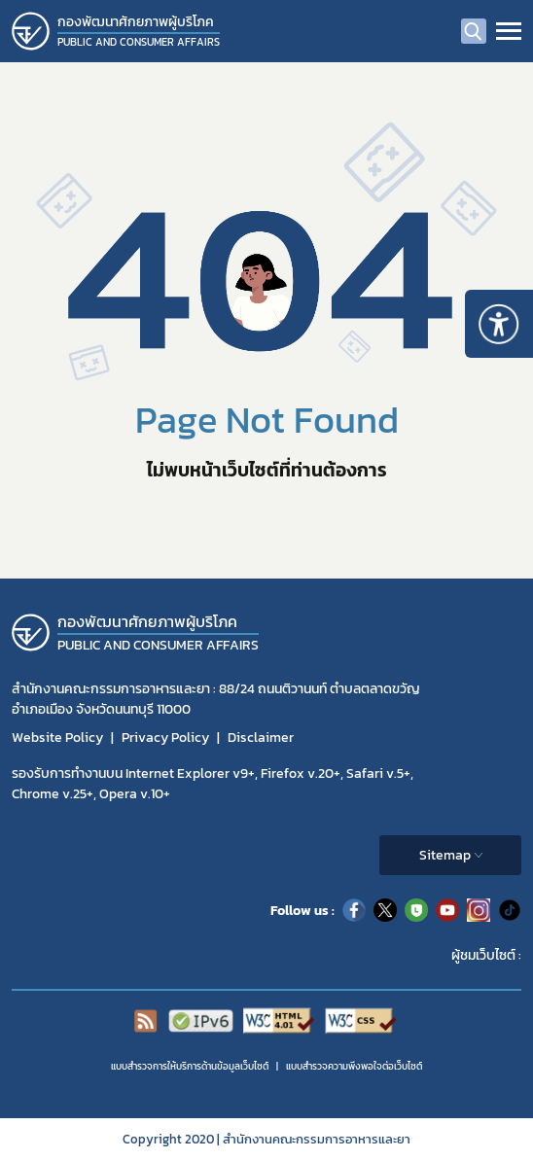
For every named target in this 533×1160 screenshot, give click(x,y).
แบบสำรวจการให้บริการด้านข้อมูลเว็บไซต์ (189, 1066)
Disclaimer (261, 737)
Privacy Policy (165, 737)
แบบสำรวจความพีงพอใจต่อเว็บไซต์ (354, 1066)
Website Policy (57, 737)
